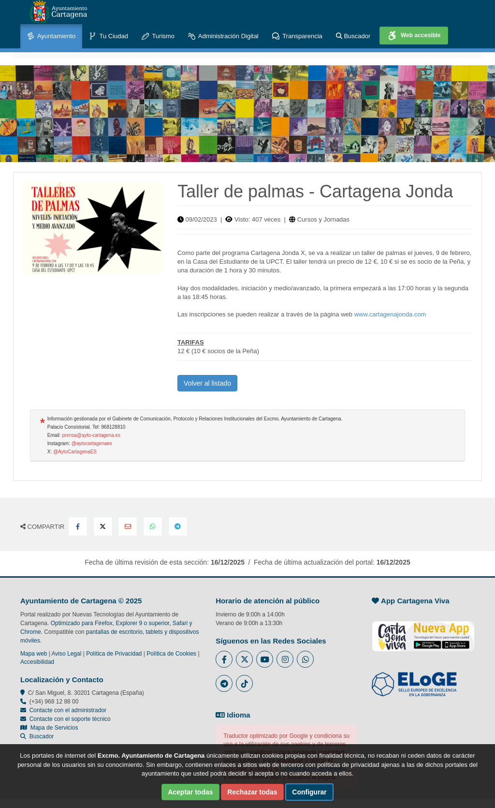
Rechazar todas (252, 792)
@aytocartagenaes (92, 443)
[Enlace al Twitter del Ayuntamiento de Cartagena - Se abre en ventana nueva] (244, 659)
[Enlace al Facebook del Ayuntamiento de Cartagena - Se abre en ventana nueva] (224, 659)
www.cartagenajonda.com (390, 314)
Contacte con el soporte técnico (70, 719)
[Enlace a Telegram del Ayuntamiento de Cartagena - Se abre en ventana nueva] (224, 683)
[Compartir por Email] (127, 526)
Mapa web (33, 653)
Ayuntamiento (51, 36)
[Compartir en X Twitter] (103, 526)
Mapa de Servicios (49, 727)
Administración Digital (223, 36)
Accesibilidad (37, 661)
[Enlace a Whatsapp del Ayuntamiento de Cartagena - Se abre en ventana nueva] (305, 659)
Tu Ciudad (108, 36)
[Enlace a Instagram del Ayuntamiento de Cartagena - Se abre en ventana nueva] (285, 659)
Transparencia (297, 36)
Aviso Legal (67, 653)
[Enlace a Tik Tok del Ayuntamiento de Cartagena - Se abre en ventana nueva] (244, 683)
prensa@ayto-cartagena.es (91, 435)
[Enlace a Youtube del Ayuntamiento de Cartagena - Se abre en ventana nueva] (264, 659)
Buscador (353, 36)
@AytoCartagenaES (75, 451)
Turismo (158, 36)
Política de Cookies (171, 653)
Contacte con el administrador (67, 710)
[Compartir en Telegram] (178, 526)
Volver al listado (207, 383)
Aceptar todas (190, 792)
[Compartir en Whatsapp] (152, 526)
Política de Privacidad (114, 653)
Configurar (309, 792)
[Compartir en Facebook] (77, 526)
